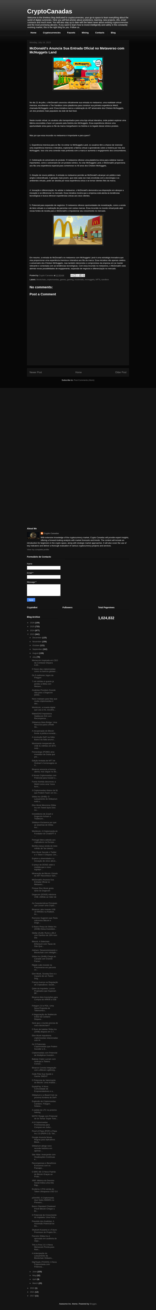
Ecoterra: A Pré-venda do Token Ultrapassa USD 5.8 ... (44, 1191)
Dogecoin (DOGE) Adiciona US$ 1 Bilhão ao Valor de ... (44, 896)
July (34, 657)
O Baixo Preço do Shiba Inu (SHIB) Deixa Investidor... (44, 928)
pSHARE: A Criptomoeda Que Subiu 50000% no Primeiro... (43, 1200)
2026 (32, 622)
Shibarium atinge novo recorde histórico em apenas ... (42, 1148)
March (35, 1283)
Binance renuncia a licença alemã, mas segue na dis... (45, 770)
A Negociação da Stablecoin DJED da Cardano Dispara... (44, 1016)
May (34, 1275)
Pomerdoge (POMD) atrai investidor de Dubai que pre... (43, 754)
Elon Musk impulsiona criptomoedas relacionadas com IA (45, 1037)
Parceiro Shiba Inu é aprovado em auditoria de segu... (44, 1238)
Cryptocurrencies (52, 32)
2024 (32, 630)
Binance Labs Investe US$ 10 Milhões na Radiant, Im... (43, 911)
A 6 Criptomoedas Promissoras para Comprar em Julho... (42, 1124)
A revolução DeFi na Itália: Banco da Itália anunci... (43, 738)
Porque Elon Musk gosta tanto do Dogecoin (42, 889)
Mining (85, 32)
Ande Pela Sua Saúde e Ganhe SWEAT (42, 1075)
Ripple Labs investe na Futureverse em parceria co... (44, 967)
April (34, 1279)
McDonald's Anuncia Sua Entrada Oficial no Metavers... (43, 882)
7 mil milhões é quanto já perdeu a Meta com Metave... (43, 683)
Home (33, 32)
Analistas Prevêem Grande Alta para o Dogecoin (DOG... (43, 692)
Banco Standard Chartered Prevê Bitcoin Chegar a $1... (43, 1208)
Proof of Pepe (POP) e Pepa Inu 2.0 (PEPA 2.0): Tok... (44, 1132)
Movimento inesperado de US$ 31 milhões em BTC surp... (44, 745)
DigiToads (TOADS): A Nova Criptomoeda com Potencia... (44, 1264)
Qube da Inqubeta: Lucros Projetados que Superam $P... (44, 990)
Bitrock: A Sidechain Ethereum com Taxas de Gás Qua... (43, 943)
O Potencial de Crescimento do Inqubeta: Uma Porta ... (44, 1216)
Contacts (99, 32)
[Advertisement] (50, 412)
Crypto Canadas (51, 533)
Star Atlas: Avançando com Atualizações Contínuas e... (43, 1156)
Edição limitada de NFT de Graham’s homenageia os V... (44, 762)
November (37, 641)
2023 (32, 634)
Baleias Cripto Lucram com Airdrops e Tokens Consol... (44, 1061)
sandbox (105, 279)
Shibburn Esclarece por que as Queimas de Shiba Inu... (44, 824)
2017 (32, 1296)
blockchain (41, 279)
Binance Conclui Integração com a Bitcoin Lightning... (44, 1069)
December (37, 637)
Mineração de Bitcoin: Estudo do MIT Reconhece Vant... (45, 874)
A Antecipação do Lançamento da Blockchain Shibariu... (42, 1255)
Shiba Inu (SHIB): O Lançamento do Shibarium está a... (44, 799)
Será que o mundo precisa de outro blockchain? (45, 1024)
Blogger (93, 1304)
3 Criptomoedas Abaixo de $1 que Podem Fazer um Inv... (45, 791)
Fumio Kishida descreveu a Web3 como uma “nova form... (44, 784)
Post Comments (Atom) (84, 380)
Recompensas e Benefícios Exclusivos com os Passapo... (44, 1165)
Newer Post (36, 372)
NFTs (98, 279)
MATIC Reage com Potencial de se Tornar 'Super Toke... (45, 1117)
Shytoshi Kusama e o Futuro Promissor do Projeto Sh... (44, 1231)
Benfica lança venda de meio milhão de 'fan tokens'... (44, 847)
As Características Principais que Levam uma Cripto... (44, 904)
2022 (32, 1288)
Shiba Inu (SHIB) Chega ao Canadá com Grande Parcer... (44, 958)
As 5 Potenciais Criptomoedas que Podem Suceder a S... (44, 1046)
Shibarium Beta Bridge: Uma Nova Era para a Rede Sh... (44, 724)
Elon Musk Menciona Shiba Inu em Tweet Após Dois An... (44, 807)
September (37, 649)
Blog (113, 32)
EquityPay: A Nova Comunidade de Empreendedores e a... (43, 1088)
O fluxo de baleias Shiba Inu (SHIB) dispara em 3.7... (44, 1030)
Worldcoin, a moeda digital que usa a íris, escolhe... (44, 708)
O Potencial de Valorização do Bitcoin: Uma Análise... (44, 1081)
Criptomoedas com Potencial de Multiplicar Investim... (44, 1054)
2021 (32, 1292)
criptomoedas (53, 279)
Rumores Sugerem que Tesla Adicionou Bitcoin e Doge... (44, 920)
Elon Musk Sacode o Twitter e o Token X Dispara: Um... (45, 853)
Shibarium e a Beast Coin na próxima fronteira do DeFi (44, 1096)
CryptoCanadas (49, 11)
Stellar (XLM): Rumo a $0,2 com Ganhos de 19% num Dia (44, 935)
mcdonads (79, 279)
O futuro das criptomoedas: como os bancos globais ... (45, 670)
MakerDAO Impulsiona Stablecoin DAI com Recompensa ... (42, 715)
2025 (32, 626)
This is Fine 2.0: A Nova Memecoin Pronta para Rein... (43, 1247)
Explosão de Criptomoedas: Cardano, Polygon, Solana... (44, 1103)
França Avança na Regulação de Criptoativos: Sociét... (45, 983)
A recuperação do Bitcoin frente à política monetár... (44, 732)
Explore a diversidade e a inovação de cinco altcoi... (44, 859)
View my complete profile (38, 549)
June (34, 1271)
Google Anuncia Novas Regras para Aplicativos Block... (43, 1139)
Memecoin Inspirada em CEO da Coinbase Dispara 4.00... (45, 662)
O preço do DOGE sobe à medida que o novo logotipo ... (43, 867)
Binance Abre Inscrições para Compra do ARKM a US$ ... (45, 999)
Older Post (120, 372)
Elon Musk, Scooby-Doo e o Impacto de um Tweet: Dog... (44, 976)
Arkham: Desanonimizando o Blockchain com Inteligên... (45, 951)
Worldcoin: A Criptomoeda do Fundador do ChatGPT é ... (44, 833)
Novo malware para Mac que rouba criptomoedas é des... (44, 701)
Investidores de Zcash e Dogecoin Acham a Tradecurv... (42, 816)
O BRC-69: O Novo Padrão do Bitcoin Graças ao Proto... (44, 1174)
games (63, 279)
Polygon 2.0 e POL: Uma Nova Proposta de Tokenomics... (43, 1008)
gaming (70, 279)
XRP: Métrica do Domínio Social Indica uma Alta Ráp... (43, 1182)
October (36, 645)
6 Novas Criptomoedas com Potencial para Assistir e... (44, 776)
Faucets (71, 32)
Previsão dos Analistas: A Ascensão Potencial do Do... (43, 1223)
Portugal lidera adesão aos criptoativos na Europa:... (44, 841)
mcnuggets (90, 279)
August (35, 653)
